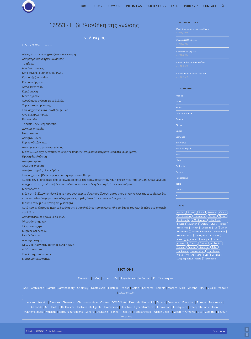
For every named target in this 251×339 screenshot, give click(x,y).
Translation (213, 250)
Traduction (182, 250)
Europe (201, 302)
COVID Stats (119, 302)
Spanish (192, 247)
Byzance (212, 212)
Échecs (161, 302)
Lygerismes (128, 278)
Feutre (223, 223)
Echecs (180, 223)
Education (192, 223)
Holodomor (219, 231)
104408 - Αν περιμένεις (186, 51)
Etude (214, 223)
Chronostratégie (87, 302)
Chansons (69, 302)
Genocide (206, 227)
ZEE (206, 254)
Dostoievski (183, 219)
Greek (224, 227)
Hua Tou (126, 307)
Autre (201, 212)
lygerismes (192, 239)
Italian (180, 239)
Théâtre (126, 312)
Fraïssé (125, 288)
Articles (48, 45)
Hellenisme (182, 231)
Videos (179, 189)
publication (215, 243)
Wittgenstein (126, 292)
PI (154, 278)
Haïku (54, 307)
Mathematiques (183, 148)
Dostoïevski (98, 288)
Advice (31, 302)
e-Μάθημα (214, 219)
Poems (179, 172)
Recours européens (71, 312)
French (195, 227)
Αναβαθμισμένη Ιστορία (189, 258)
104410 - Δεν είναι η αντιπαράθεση (192, 29)
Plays (178, 160)
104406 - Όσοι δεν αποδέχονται (191, 73)
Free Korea (182, 227)
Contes (179, 119)
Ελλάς (96, 278)
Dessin (212, 216)
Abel (25, 288)
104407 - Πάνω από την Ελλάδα (190, 62)
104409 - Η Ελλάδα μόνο (187, 40)
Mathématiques (33, 312)
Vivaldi (212, 288)
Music (179, 154)
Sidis (182, 288)
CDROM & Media (184, 113)
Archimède (37, 288)
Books (179, 107)
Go (215, 227)
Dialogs (179, 125)
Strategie (203, 247)
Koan (214, 307)
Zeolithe (216, 254)
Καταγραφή (210, 258)
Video (180, 254)
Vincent (190, 254)
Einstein (113, 288)
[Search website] (223, 6)
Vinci (199, 254)
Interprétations (199, 307)
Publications (182, 177)
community (200, 216)
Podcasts (180, 166)
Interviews (181, 142)
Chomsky (82, 288)
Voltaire (223, 288)
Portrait (203, 243)
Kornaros (148, 288)
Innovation (163, 307)
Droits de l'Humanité (141, 302)
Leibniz (160, 288)
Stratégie (102, 312)
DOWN (247, 335)
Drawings (180, 136)
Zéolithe (210, 312)
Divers (179, 130)
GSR (115, 278)
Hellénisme (68, 307)
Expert (107, 278)
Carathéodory (66, 288)
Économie (174, 302)
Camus (222, 212)
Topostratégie (142, 312)
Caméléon (84, 278)
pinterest (181, 243)
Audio (179, 101)
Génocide (36, 307)
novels (216, 239)
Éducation (188, 302)
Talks (178, 183)
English (204, 223)
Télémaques (165, 278)
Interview (214, 235)
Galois (135, 288)
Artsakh (191, 212)
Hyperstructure (184, 235)
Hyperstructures (144, 307)
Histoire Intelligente (201, 231)
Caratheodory (184, 216)
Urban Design (162, 312)
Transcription (197, 250)
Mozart (172, 288)
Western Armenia (184, 312)
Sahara (181, 247)
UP (247, 329)
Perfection (144, 278)
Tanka (114, 312)
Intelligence (201, 235)
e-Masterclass (199, 219)
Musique (205, 239)
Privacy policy (219, 331)
